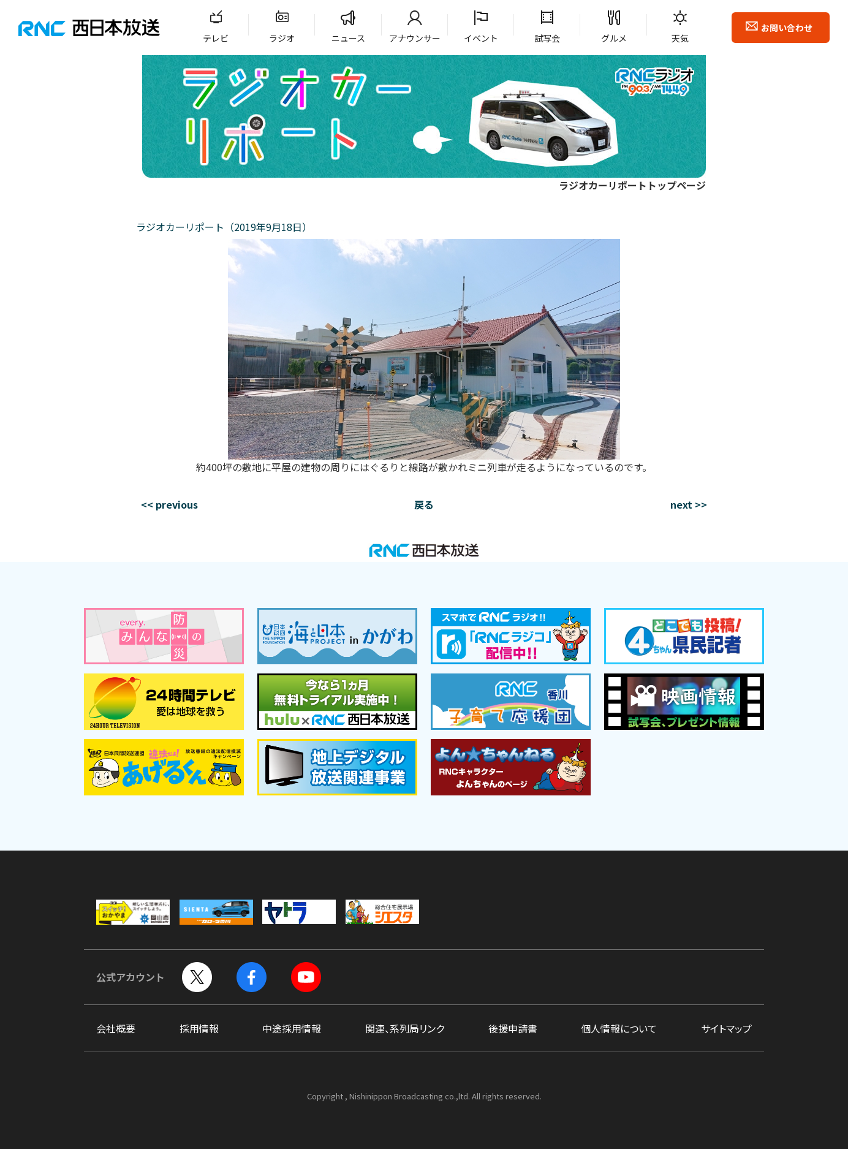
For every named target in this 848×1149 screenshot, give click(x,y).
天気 (680, 38)
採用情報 (199, 1028)
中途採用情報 (291, 1028)
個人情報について (619, 1028)
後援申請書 (512, 1028)
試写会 (547, 38)
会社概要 (115, 1028)
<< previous (169, 504)
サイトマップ (726, 1028)
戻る (424, 504)
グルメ (614, 38)
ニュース (348, 38)
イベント (481, 38)
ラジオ (282, 38)
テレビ (216, 38)
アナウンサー (415, 38)
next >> (688, 504)
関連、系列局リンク (404, 1028)
